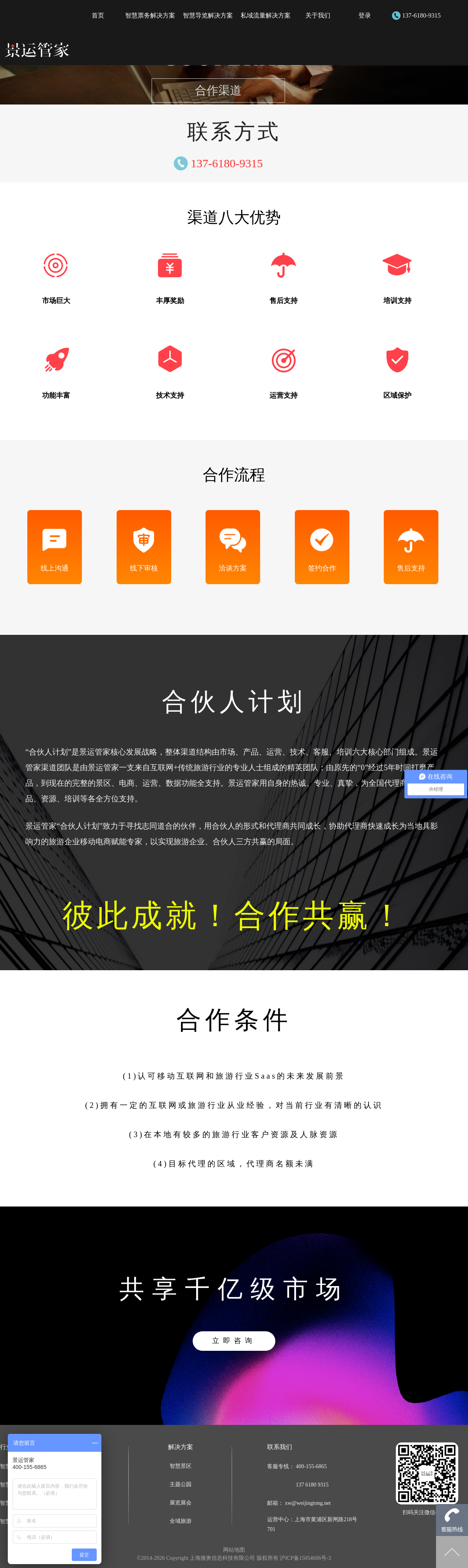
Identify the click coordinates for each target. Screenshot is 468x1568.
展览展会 (180, 1503)
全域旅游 (180, 1521)
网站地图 (234, 1550)
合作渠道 (199, 90)
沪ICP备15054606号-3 (305, 1558)
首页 (98, 15)
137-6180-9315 (421, 15)
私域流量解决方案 (266, 15)
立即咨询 (234, 1341)
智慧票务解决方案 (150, 15)
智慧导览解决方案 (208, 15)
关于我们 (317, 15)
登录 (364, 15)
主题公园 (180, 1484)
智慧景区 (180, 1466)
